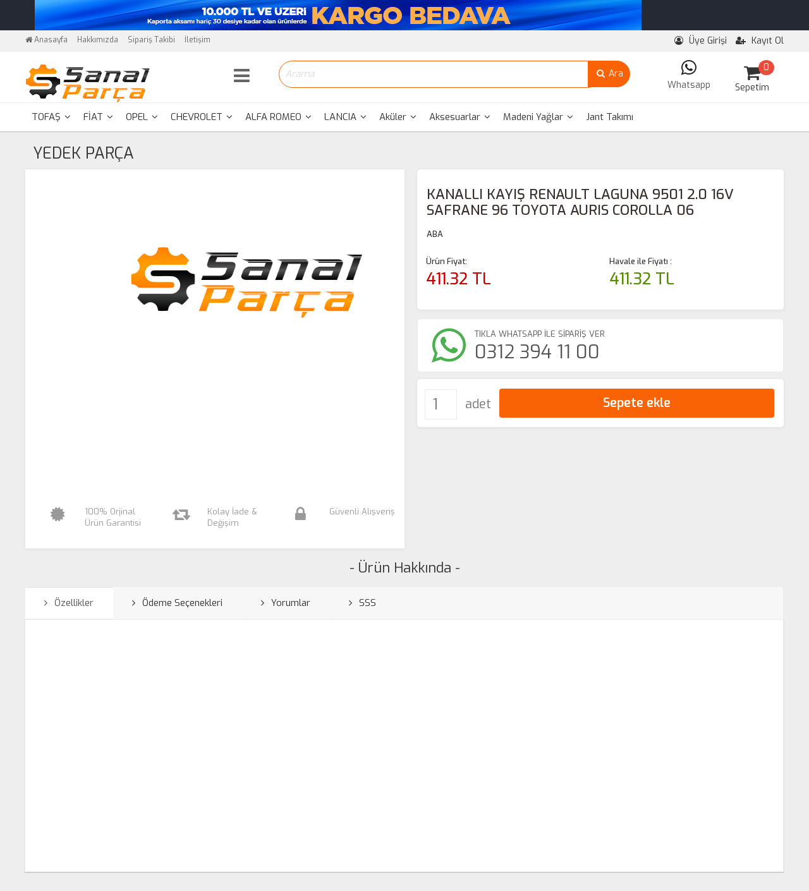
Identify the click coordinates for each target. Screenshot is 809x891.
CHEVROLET (202, 117)
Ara (609, 74)
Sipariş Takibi (151, 40)
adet (478, 404)
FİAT (98, 117)
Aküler (398, 117)
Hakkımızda (97, 40)
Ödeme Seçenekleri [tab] (177, 603)
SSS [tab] (362, 603)
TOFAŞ (51, 117)
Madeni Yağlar (538, 117)
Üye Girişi (700, 41)
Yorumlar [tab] (285, 603)
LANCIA (345, 117)
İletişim (197, 40)
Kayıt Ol (760, 41)
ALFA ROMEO (278, 117)
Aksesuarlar (459, 117)
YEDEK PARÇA (83, 153)
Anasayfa (46, 40)
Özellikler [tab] (69, 603)
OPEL (142, 117)
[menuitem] (51, 117)
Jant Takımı (609, 117)
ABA (435, 234)
